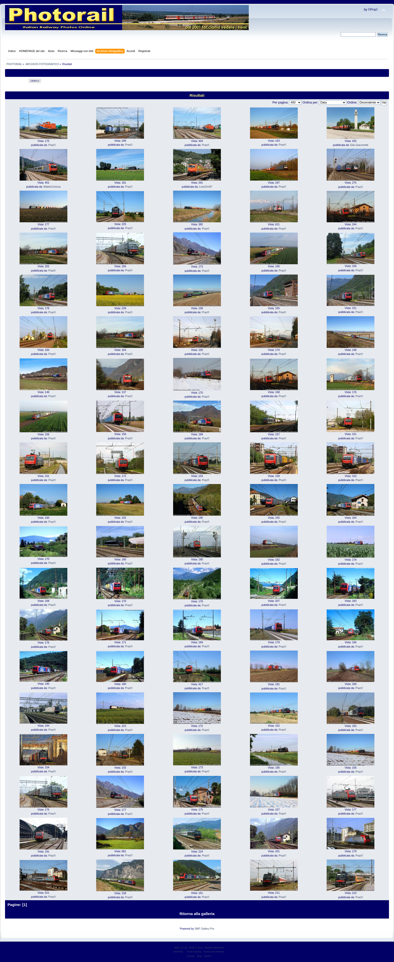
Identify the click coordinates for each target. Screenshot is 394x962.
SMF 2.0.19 (180, 947)
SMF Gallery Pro (204, 928)
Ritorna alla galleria (196, 914)
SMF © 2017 (196, 947)
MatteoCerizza (52, 186)
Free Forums (194, 951)
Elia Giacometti (359, 144)
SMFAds (178, 951)
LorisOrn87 (205, 186)
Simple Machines (214, 947)
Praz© (52, 144)
